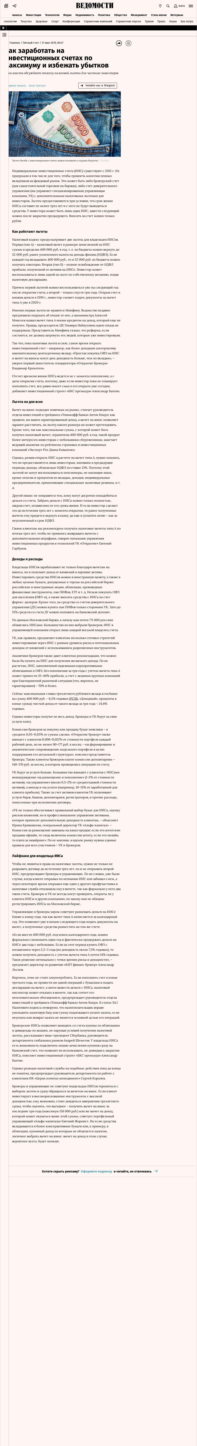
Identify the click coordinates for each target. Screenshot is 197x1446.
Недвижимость (84, 13)
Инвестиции (33, 13)
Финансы (16, 13)
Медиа (67, 13)
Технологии (52, 13)
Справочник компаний (98, 20)
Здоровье (42, 20)
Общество (120, 13)
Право (161, 20)
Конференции (71, 20)
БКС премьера (107, 401)
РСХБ (96, 733)
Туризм (149, 20)
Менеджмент (139, 13)
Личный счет (39, 42)
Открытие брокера (57, 378)
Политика (104, 13)
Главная (23, 42)
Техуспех (26, 20)
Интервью (176, 13)
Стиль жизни (159, 13)
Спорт (55, 20)
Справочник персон (128, 20)
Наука (173, 20)
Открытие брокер (94, 769)
